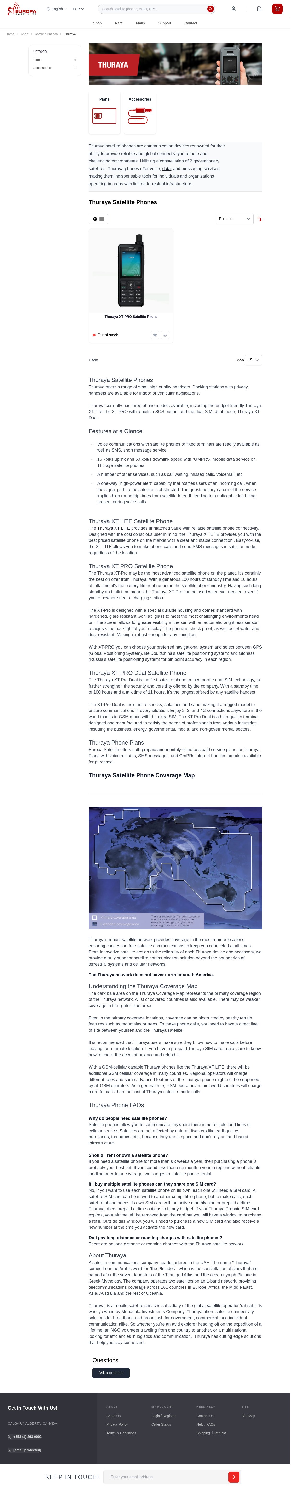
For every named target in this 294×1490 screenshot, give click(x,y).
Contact (191, 23)
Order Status (161, 1424)
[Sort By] (235, 219)
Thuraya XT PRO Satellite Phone (131, 317)
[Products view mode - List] (101, 219)
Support (164, 23)
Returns (220, 1433)
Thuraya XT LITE (113, 528)
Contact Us (204, 1416)
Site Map (248, 1416)
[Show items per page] (253, 360)
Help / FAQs (205, 1424)
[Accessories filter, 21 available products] (54, 68)
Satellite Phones (46, 34)
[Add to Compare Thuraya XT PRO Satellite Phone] (165, 335)
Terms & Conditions (121, 1433)
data (166, 168)
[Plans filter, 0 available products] (54, 60)
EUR (79, 9)
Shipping (203, 1433)
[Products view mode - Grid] (95, 219)
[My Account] (233, 9)
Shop (97, 23)
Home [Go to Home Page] (10, 34)
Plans (140, 23)
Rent (118, 23)
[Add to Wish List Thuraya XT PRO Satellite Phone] (155, 335)
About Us (113, 1416)
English (57, 9)
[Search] (210, 9)
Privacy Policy (117, 1424)
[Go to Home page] (22, 8)
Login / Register (163, 1416)
